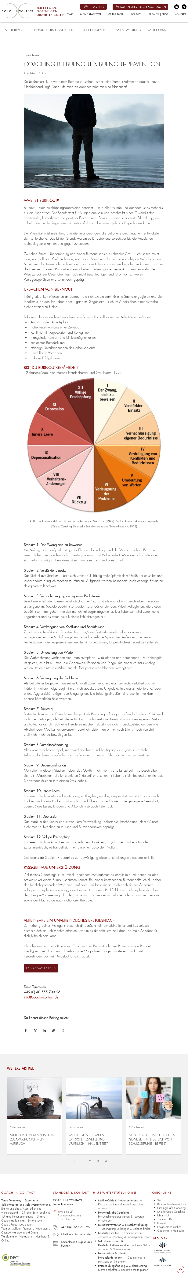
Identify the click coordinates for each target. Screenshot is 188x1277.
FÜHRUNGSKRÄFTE (94, 30)
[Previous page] (74, 1161)
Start (159, 1200)
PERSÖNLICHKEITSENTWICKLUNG (52, 30)
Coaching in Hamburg (170, 1231)
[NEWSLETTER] (93, 7)
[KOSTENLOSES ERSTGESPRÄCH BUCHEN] (140, 7)
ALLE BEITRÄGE (14, 30)
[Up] (180, 1269)
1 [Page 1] (82, 1161)
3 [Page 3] (98, 1161)
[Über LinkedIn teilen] (44, 1030)
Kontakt (161, 1223)
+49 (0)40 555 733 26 (75, 1227)
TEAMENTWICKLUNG (127, 30)
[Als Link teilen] (53, 1030)
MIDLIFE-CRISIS (157, 30)
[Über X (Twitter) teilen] (35, 1030)
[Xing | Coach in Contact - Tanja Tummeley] (184, 6)
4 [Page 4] (106, 1161)
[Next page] (113, 1161)
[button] (91, 14)
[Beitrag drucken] (63, 1030)
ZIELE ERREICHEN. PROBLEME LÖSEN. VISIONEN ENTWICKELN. (51, 11)
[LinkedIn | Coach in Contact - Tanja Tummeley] (176, 6)
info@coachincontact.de (76, 1234)
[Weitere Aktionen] (162, 55)
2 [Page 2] (90, 1161)
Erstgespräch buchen (169, 1227)
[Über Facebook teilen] (25, 1030)
